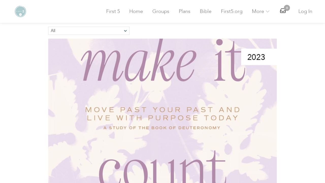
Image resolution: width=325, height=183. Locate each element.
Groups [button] (160, 11)
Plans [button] (184, 11)
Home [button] (136, 11)
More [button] (261, 11)
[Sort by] (88, 31)
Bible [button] (206, 11)
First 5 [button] (113, 11)
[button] (20, 11)
